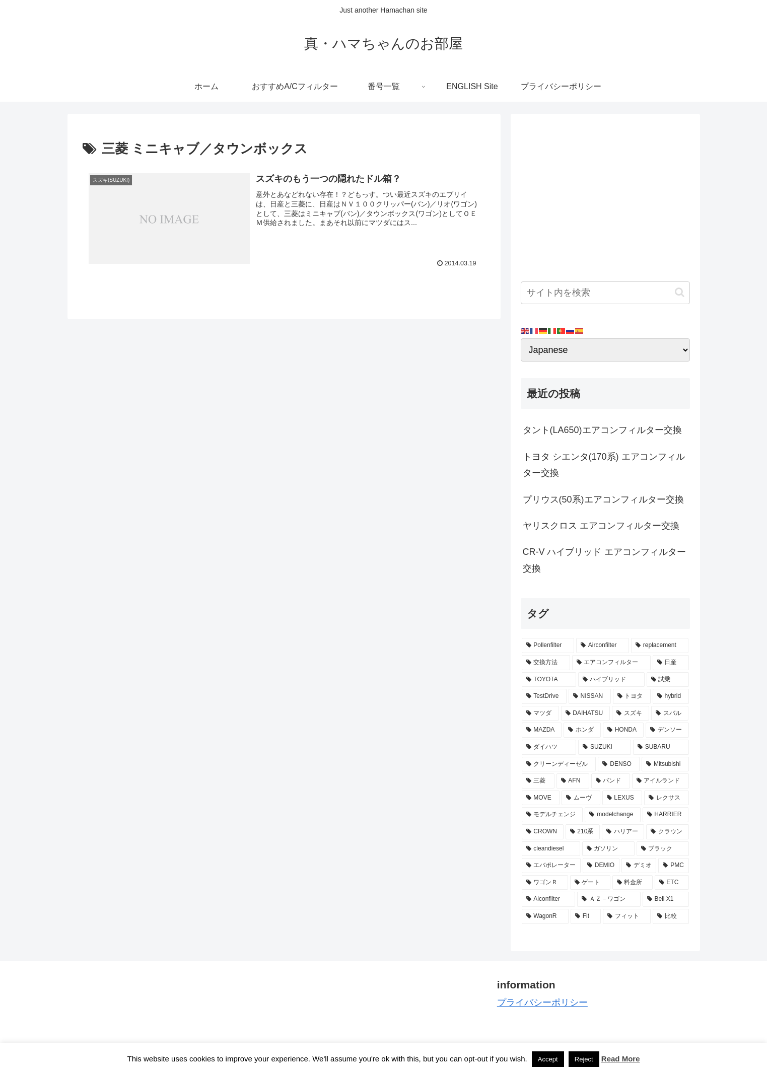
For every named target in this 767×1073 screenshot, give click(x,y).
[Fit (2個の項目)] (586, 916)
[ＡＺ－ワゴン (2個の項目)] (609, 899)
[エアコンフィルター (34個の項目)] (611, 662)
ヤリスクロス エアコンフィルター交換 (601, 526)
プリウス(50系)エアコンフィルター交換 (603, 499)
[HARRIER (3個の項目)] (666, 814)
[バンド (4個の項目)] (610, 781)
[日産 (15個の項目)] (671, 662)
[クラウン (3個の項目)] (667, 831)
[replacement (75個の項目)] (659, 645)
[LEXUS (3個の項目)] (622, 798)
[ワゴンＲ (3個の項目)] (545, 882)
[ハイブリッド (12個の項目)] (611, 679)
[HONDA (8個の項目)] (623, 730)
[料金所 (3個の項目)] (632, 882)
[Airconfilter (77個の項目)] (602, 645)
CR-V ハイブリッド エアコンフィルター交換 (604, 560)
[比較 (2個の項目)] (670, 916)
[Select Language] (605, 350)
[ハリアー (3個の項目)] (623, 831)
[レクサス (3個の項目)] (666, 798)
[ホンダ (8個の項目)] (582, 730)
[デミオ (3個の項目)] (639, 865)
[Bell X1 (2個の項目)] (666, 899)
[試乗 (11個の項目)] (668, 679)
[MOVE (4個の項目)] (541, 798)
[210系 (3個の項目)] (583, 831)
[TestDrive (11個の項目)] (544, 696)
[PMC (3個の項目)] (673, 865)
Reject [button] (584, 1059)
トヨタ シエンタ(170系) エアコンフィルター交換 (604, 465)
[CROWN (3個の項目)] (543, 831)
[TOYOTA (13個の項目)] (549, 679)
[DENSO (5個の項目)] (619, 764)
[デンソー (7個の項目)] (667, 730)
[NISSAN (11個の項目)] (590, 696)
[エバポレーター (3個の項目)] (551, 865)
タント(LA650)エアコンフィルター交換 (602, 430)
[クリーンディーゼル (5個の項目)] (559, 764)
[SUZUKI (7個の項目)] (604, 747)
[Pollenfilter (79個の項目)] (548, 645)
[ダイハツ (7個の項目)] (549, 747)
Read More (620, 1058)
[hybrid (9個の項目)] (671, 696)
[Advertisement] (605, 194)
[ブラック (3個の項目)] (663, 848)
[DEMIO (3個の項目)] (601, 865)
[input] (605, 292)
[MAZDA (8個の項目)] (542, 730)
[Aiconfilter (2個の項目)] (548, 899)
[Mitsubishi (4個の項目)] (665, 764)
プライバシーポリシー (542, 1002)
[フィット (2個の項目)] (627, 916)
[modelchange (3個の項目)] (612, 814)
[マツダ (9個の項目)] (540, 713)
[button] (679, 292)
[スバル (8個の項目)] (669, 713)
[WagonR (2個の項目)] (545, 916)
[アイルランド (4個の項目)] (660, 781)
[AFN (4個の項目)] (572, 781)
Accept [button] (548, 1059)
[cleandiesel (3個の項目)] (551, 848)
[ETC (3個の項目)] (672, 882)
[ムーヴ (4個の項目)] (581, 798)
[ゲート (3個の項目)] (590, 882)
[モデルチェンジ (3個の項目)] (552, 814)
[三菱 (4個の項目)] (538, 781)
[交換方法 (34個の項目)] (546, 662)
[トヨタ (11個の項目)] (632, 696)
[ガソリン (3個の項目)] (608, 848)
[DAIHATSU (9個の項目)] (585, 713)
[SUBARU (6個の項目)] (661, 747)
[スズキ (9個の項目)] (630, 713)
